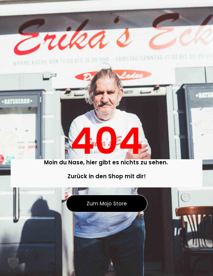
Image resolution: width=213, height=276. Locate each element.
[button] (13, 263)
